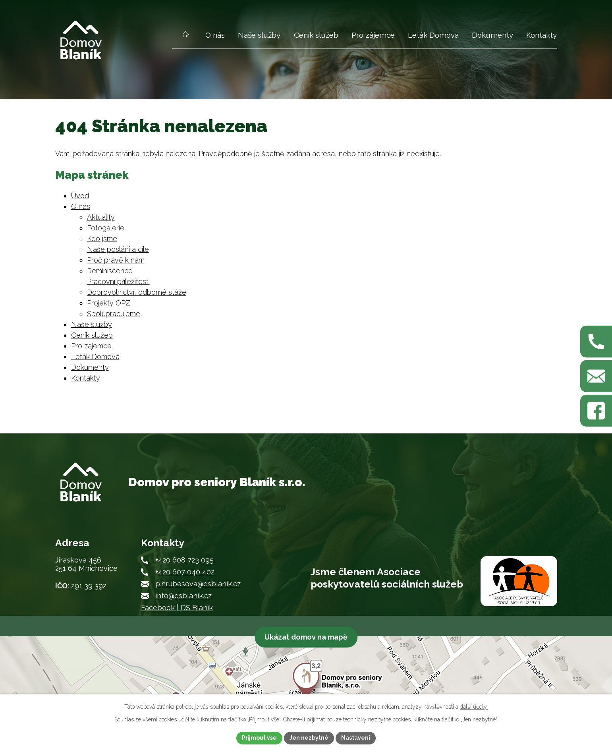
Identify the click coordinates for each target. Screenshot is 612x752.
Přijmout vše (259, 738)
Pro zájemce (373, 35)
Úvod (186, 39)
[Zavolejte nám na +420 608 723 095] (596, 341)
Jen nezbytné (309, 738)
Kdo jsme (102, 238)
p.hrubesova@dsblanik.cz (198, 584)
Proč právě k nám (116, 260)
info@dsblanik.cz (183, 596)
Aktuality (101, 217)
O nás (215, 35)
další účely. (474, 707)
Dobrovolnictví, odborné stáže (136, 292)
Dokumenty (492, 35)
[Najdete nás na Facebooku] (596, 411)
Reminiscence (110, 271)
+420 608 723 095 (184, 560)
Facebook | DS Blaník (177, 607)
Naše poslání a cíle (118, 249)
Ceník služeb (316, 35)
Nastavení (355, 738)
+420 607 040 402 (184, 572)
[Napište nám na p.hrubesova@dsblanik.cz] (596, 376)
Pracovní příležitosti (118, 281)
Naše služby (259, 35)
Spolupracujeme (113, 313)
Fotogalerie (105, 228)
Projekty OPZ (108, 303)
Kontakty (541, 35)
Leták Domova (433, 35)
